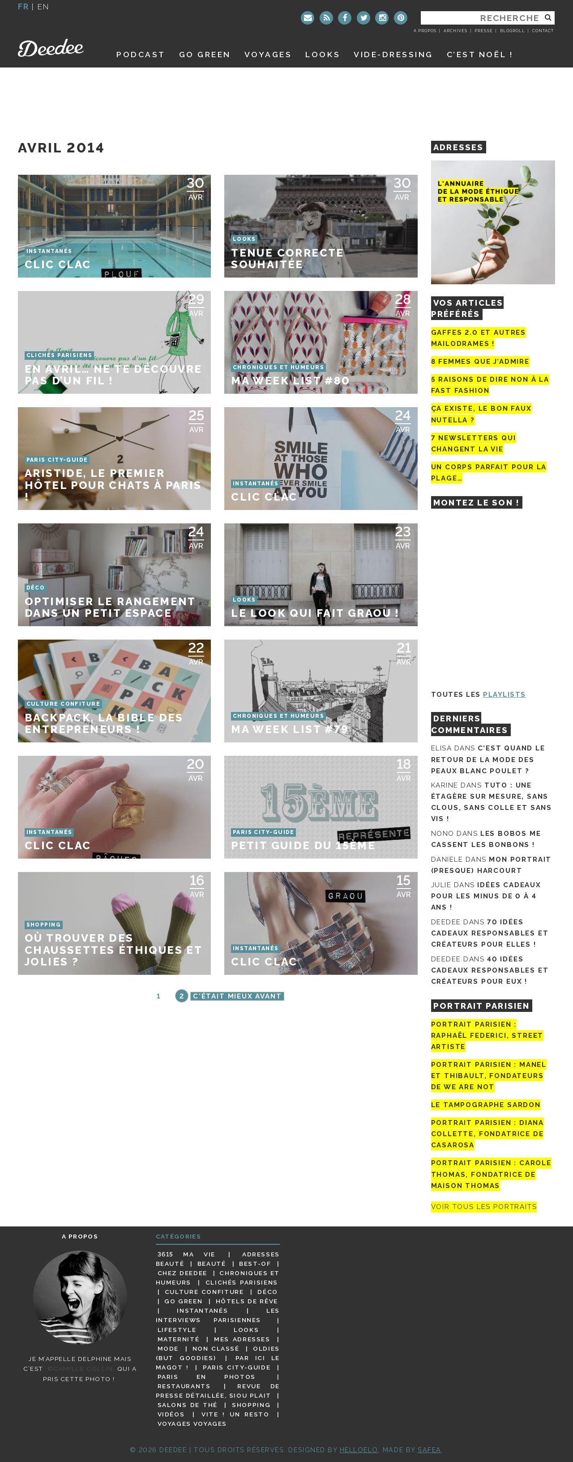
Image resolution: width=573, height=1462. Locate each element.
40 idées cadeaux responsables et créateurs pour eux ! (490, 970)
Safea (429, 1450)
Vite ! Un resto (235, 1414)
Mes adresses (242, 1339)
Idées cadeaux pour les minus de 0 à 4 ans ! (486, 896)
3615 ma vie (186, 1254)
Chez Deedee (182, 1273)
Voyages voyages (192, 1423)
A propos (425, 31)
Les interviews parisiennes (218, 1315)
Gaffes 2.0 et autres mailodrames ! (478, 338)
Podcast (141, 54)
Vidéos (171, 1414)
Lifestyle (177, 1329)
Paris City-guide (237, 1367)
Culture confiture (204, 1291)
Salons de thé (188, 1404)
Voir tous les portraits (484, 1207)
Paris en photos (207, 1376)
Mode (168, 1348)
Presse (483, 31)
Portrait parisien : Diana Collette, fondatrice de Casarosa (487, 1134)
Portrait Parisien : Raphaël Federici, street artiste (487, 1035)
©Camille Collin (80, 1368)
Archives (455, 31)
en (43, 6)
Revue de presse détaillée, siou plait (218, 1390)
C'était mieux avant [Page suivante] (237, 996)
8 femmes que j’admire (480, 362)
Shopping (251, 1404)
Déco (267, 1291)
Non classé (215, 1348)
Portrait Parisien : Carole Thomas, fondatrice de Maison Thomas (491, 1174)
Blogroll (512, 31)
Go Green (183, 1301)
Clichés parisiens (241, 1282)
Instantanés (202, 1310)
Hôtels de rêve (247, 1301)
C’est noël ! (480, 54)
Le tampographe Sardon (486, 1105)
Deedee (57, 48)
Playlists (504, 695)
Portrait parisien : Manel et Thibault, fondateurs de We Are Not (489, 1076)
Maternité (179, 1339)
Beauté (211, 1263)
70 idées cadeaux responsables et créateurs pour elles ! (490, 933)
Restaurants (184, 1386)
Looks (322, 54)
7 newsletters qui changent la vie (473, 443)
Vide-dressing (393, 54)
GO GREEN (205, 54)
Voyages (268, 54)
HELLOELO (359, 1450)
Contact (543, 31)
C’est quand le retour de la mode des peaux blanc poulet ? (488, 759)
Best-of (255, 1263)
